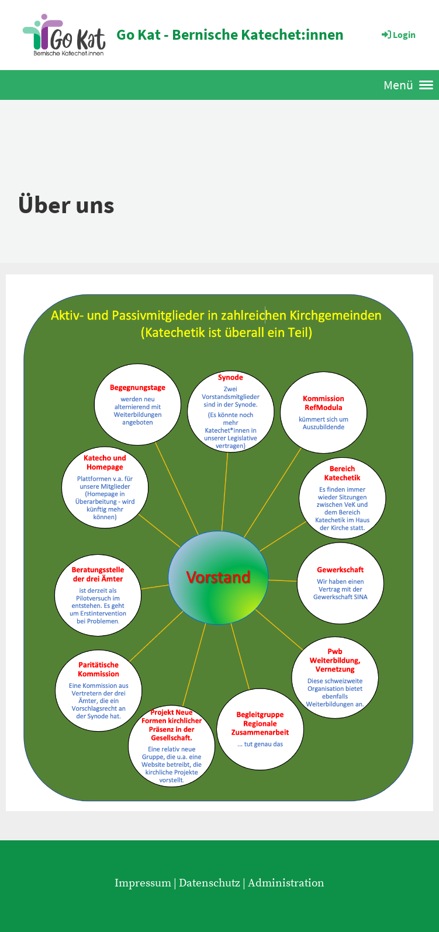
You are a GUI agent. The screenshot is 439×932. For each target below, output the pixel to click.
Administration (286, 883)
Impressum (143, 883)
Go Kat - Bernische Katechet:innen (230, 34)
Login (398, 34)
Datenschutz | (213, 883)
